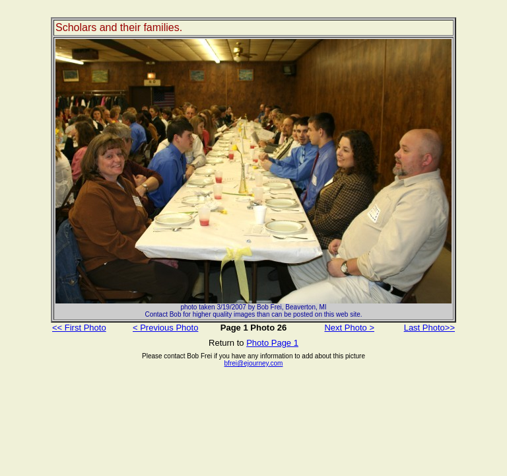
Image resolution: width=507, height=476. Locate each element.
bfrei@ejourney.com (253, 363)
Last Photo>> (429, 328)
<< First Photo (79, 328)
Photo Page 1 (272, 343)
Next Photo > (349, 328)
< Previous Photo (165, 328)
